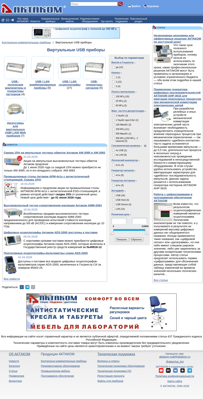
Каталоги (14, 365)
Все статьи (161, 280)
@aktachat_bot (174, 361)
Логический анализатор (124, 160)
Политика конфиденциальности (174, 376)
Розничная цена (120, 214)
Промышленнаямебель (70, 20)
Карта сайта (174, 381)
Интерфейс (117, 190)
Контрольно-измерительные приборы (64, 361)
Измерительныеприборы (50, 20)
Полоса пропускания (123, 92)
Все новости (12, 278)
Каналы (115, 72)
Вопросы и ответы (108, 361)
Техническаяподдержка (122, 20)
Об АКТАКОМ (19, 354)
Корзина (153, 6)
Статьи (13, 371)
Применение (16, 375)
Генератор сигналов (122, 170)
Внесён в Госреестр (122, 62)
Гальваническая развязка (125, 145)
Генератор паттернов (123, 180)
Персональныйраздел (138, 20)
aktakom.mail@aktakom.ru (174, 356)
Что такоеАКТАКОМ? (23, 20)
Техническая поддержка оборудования (121, 365)
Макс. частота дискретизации (127, 111)
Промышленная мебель (55, 371)
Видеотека (15, 380)
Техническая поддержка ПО (114, 371)
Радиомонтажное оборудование (60, 365)
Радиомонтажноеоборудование (89, 20)
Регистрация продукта (110, 375)
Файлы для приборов (110, 380)
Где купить (107, 21)
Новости (35, 21)
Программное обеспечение (57, 375)
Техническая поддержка (116, 354)
